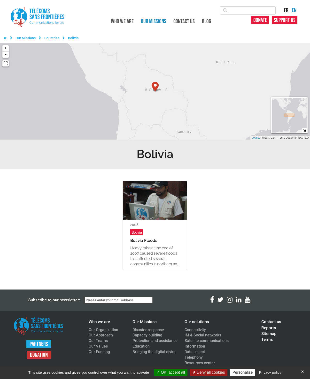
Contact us (184, 21)
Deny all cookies (209, 372)
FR (286, 10)
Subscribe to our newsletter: (54, 299)
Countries (51, 38)
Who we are (122, 21)
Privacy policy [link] (270, 372)
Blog (206, 21)
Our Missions (153, 21)
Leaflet (256, 137)
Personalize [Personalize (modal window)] (242, 372)
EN (294, 10)
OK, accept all (170, 372)
